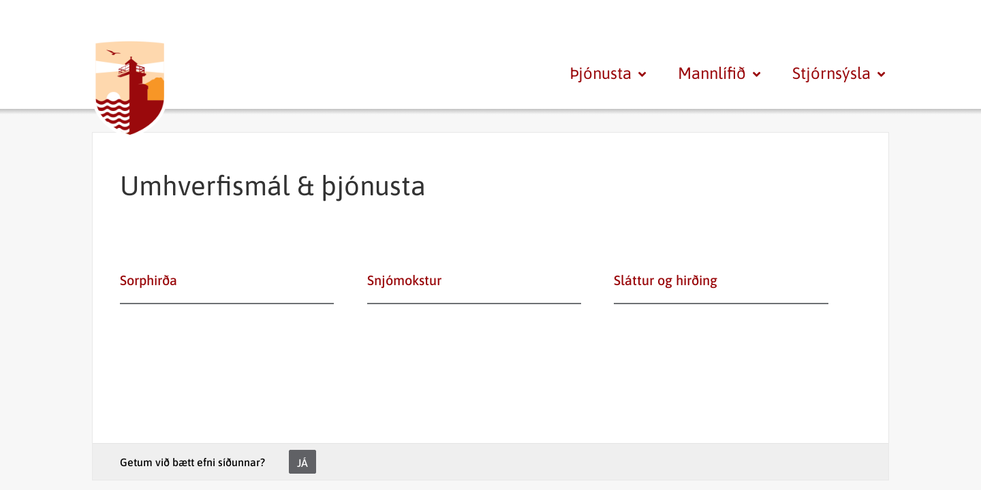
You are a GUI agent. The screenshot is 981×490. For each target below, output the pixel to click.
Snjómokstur (404, 280)
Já (302, 463)
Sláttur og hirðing (665, 280)
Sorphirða (148, 280)
